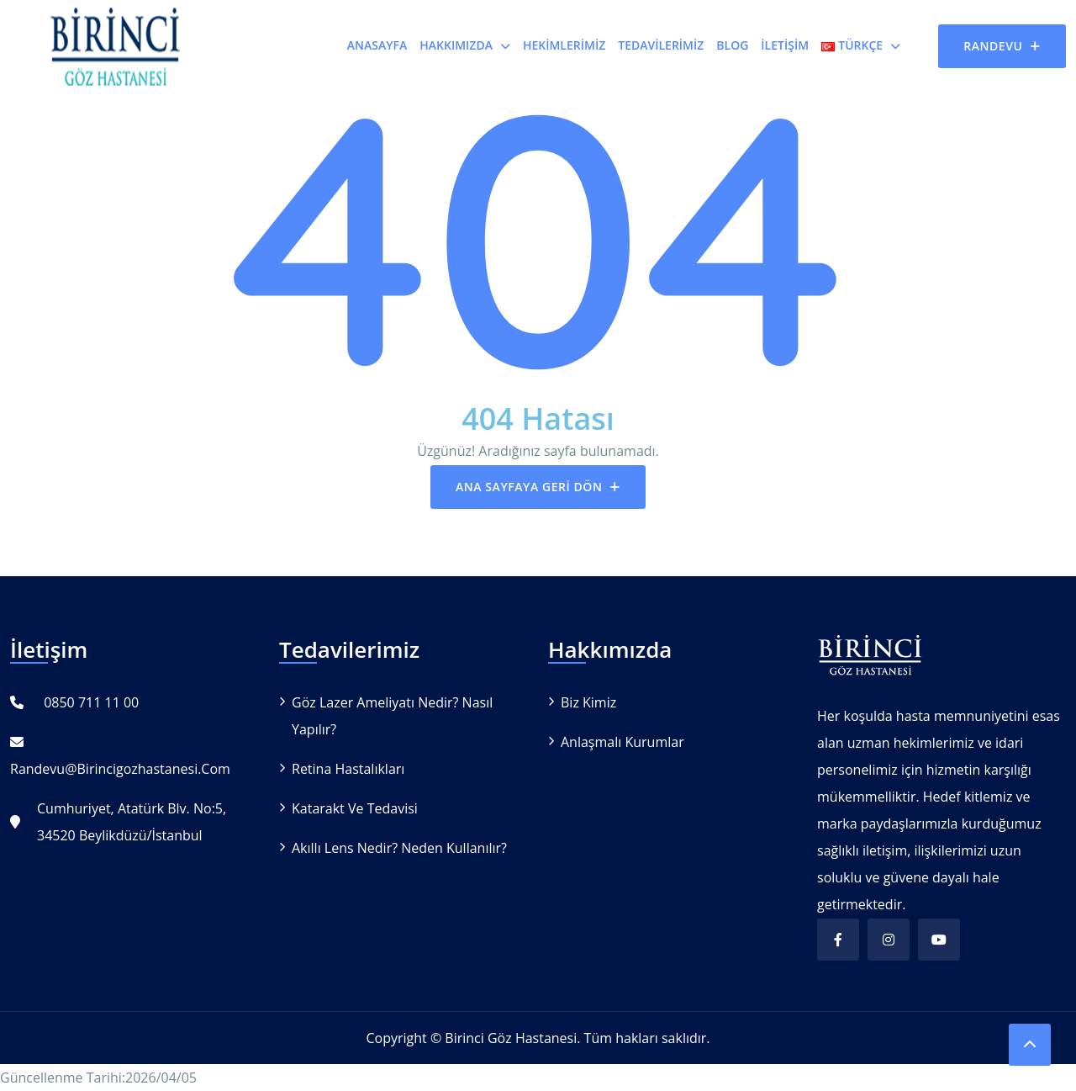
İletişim (785, 45)
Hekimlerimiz (564, 45)
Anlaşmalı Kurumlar (622, 742)
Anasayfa (377, 45)
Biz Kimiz (588, 702)
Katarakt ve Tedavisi (355, 808)
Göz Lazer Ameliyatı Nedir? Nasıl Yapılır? (392, 716)
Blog (732, 45)
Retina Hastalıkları (348, 769)
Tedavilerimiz (661, 45)
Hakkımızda (456, 45)
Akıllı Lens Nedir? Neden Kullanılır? (399, 848)
